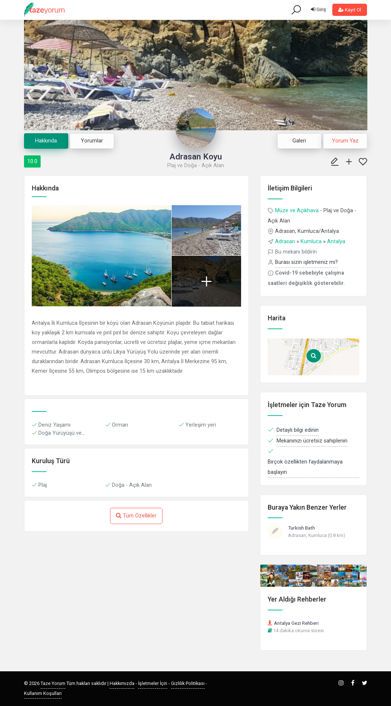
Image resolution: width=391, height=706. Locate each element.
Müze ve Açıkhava (297, 210)
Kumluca (311, 241)
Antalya (336, 241)
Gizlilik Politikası (188, 683)
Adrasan (285, 241)
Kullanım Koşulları (43, 693)
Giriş (318, 9)
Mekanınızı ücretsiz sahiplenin (312, 441)
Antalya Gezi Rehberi (296, 623)
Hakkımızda (122, 683)
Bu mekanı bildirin (296, 252)
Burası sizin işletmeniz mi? (306, 262)
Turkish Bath (301, 528)
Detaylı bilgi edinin (298, 430)
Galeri (299, 141)
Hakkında (46, 141)
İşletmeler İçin (152, 683)
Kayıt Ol (349, 10)
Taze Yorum (53, 683)
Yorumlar (92, 141)
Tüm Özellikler (136, 515)
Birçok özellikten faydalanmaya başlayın (305, 467)
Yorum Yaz (345, 141)
